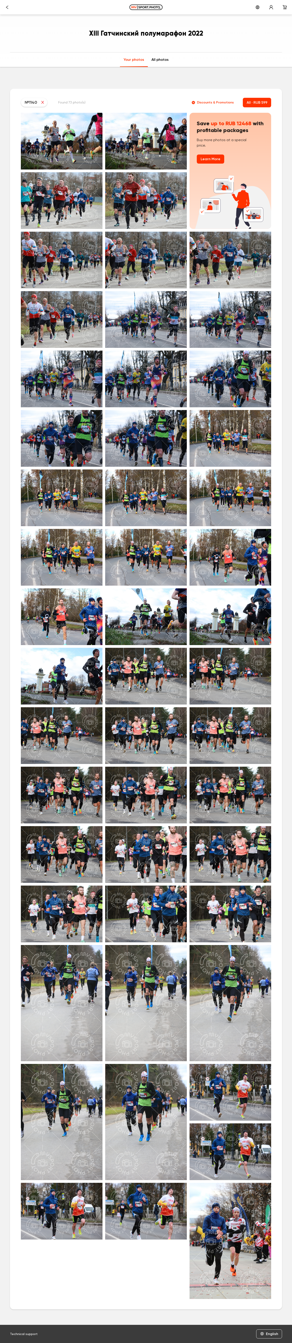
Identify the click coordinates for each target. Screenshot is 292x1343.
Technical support (24, 1334)
